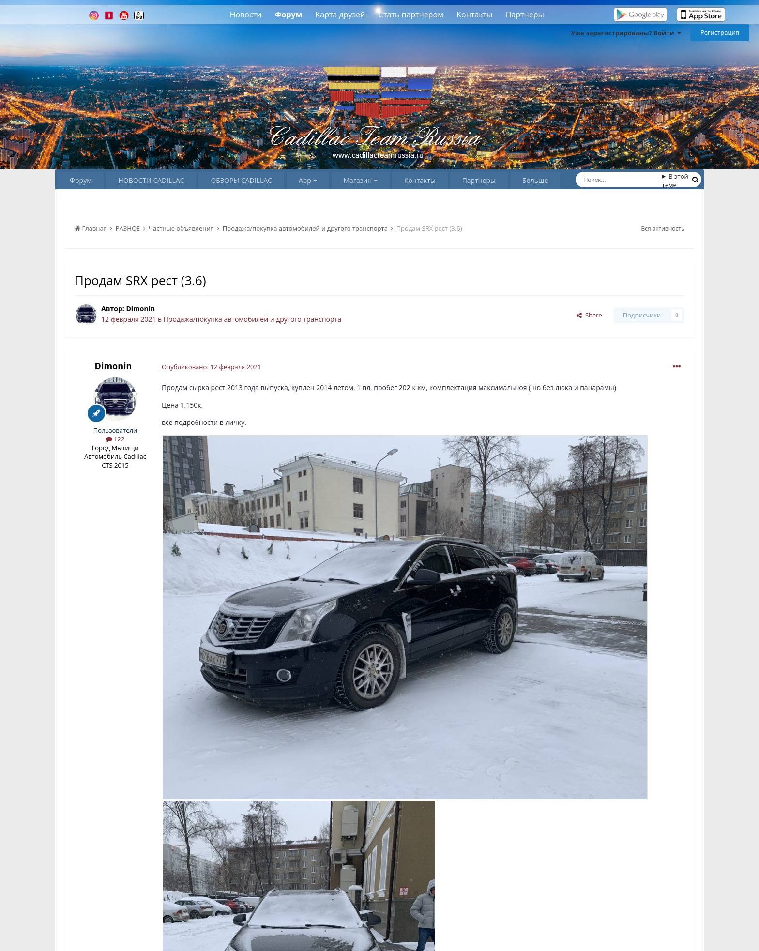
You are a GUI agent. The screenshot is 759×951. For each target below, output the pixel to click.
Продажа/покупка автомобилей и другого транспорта (252, 319)
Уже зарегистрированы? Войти (626, 33)
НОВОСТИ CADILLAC (151, 180)
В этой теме (675, 180)
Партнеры (525, 14)
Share (589, 315)
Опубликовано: (211, 366)
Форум (288, 14)
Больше (535, 180)
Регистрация (719, 32)
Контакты (474, 14)
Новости (246, 14)
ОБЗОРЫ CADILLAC (241, 180)
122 (115, 439)
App (308, 180)
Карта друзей (340, 14)
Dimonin (140, 308)
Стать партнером (411, 14)
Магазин (361, 180)
